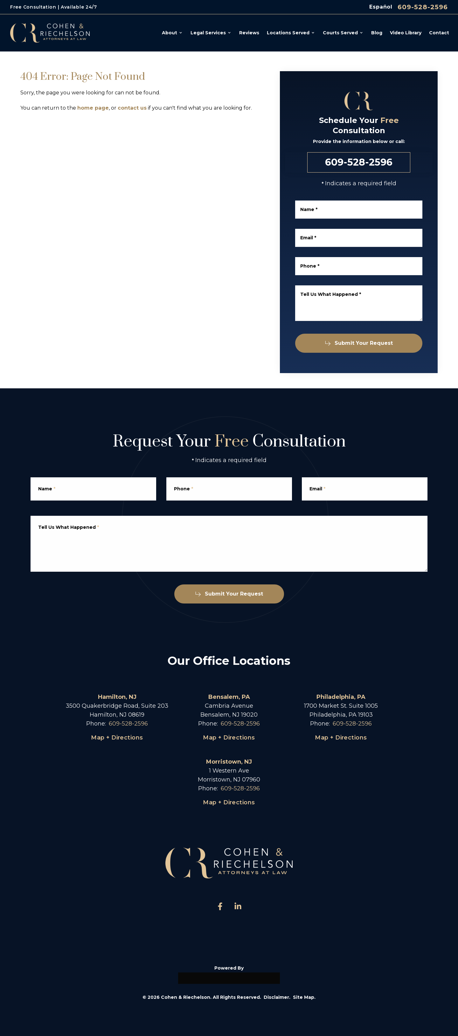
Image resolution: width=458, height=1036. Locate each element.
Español (380, 7)
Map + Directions (117, 737)
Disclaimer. (277, 997)
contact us (132, 108)
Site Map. (304, 997)
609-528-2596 (423, 7)
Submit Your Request (361, 343)
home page (93, 108)
